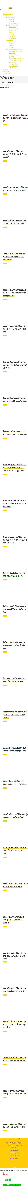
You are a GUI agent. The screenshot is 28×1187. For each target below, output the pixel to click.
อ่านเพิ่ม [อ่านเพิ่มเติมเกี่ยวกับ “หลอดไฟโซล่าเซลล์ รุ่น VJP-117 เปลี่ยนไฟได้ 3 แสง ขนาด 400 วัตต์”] (5, 857)
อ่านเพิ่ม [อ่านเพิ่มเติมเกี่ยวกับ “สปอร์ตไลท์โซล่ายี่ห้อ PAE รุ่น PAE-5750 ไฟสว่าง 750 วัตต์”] (5, 995)
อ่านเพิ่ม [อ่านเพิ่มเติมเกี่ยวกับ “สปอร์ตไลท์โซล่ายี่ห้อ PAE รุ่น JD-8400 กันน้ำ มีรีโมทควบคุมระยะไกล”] (5, 1031)
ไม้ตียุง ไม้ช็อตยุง (13, 66)
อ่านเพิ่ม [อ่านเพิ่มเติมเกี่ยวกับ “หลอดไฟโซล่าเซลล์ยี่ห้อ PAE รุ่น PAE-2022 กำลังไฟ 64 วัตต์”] (5, 821)
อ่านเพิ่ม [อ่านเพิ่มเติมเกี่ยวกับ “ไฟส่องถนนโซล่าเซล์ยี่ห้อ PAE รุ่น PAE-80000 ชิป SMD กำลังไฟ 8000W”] (5, 510)
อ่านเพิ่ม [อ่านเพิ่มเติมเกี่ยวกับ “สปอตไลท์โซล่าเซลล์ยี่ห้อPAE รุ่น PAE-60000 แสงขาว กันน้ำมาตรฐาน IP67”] (5, 299)
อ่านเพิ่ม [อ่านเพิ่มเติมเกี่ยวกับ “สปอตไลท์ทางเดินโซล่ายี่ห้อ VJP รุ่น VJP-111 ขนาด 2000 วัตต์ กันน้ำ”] (5, 124)
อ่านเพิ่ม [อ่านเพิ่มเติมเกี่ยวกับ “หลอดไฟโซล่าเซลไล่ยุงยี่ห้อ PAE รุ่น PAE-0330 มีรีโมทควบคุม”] (5, 926)
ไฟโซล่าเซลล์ (12, 38)
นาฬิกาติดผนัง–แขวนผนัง (15, 60)
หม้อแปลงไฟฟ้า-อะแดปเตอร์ (16, 58)
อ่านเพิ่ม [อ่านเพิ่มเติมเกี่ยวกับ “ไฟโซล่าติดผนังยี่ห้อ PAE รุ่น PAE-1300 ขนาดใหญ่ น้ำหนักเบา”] (5, 652)
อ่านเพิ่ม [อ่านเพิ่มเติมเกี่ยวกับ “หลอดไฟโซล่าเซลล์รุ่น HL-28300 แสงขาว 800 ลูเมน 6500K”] (5, 788)
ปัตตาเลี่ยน (11, 47)
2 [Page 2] (3, 1135)
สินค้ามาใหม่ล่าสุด (8, 14)
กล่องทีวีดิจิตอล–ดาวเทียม (15, 51)
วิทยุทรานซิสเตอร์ (13, 23)
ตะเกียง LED (12, 32)
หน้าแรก (5, 12)
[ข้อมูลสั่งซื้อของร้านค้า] (6, 87)
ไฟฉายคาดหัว (12, 27)
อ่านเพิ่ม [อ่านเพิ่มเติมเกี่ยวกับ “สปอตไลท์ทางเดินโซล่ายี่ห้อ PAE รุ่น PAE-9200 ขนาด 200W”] (5, 1097)
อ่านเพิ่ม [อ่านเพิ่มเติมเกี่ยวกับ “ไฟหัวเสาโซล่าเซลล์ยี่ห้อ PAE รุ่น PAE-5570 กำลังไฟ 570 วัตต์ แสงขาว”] (5, 371)
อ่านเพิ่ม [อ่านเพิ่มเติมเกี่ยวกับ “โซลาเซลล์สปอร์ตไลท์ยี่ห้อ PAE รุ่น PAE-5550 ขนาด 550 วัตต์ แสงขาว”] (5, 721)
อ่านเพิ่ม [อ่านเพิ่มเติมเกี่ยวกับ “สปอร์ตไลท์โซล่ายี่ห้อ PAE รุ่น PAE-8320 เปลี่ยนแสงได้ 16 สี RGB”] (5, 961)
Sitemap (14, 1167)
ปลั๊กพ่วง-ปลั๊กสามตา (14, 54)
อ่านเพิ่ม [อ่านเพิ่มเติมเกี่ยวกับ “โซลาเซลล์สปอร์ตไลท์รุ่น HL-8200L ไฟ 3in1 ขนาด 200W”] (5, 685)
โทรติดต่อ (5, 1174)
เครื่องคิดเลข (12, 67)
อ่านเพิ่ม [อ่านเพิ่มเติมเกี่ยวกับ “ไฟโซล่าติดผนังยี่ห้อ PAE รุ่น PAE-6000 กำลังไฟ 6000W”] (5, 579)
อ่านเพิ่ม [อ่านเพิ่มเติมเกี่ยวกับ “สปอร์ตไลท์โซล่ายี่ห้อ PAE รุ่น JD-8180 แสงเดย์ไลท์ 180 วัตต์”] (5, 1064)
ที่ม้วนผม (11, 43)
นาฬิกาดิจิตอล (12, 62)
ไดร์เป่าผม (11, 45)
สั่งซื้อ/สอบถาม (17, 1185)
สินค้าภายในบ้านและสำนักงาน (14, 49)
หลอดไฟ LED (12, 30)
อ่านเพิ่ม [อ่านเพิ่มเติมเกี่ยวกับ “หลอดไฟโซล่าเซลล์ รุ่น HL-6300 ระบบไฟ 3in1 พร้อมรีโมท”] (5, 890)
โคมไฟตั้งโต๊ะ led (13, 36)
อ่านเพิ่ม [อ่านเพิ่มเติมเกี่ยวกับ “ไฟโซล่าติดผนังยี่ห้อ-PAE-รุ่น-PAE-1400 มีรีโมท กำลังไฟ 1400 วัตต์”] (5, 616)
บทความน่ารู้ (6, 73)
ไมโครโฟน (12, 21)
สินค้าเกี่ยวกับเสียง (10, 17)
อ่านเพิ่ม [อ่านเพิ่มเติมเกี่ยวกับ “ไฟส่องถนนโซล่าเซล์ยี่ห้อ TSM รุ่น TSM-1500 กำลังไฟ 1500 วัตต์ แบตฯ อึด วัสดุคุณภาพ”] (5, 474)
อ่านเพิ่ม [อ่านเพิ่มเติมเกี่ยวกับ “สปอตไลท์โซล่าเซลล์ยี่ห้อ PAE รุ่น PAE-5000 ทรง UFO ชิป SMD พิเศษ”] (5, 263)
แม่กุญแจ (11, 56)
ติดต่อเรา (5, 69)
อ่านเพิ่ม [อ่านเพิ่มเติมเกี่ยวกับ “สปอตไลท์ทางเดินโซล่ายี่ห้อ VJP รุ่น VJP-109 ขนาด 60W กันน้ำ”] (5, 194)
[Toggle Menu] (0, 9)
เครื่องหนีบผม (12, 41)
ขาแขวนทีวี (12, 53)
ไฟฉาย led (11, 34)
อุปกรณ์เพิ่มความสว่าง (12, 25)
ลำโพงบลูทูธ (12, 19)
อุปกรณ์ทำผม (9, 40)
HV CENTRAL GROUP (10, 1170)
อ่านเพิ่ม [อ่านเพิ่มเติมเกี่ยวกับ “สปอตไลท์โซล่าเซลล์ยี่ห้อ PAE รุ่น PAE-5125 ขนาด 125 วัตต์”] (5, 1130)
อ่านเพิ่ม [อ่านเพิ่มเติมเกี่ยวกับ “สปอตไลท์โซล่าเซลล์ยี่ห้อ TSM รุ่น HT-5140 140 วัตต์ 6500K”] (5, 227)
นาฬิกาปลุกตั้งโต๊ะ (13, 64)
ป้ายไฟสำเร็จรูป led (14, 28)
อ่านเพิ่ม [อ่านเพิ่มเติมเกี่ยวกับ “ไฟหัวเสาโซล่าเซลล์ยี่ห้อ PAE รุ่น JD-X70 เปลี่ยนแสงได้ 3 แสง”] (5, 405)
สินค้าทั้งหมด (6, 15)
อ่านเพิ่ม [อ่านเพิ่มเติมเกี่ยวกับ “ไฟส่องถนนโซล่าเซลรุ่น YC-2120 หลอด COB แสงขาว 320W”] (5, 438)
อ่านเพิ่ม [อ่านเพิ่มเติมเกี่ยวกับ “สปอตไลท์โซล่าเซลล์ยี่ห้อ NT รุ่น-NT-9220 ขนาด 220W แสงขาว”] (5, 335)
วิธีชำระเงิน (6, 71)
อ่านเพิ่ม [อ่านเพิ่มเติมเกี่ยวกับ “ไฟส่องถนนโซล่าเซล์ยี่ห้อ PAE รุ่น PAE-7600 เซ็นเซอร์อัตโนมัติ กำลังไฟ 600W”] (5, 546)
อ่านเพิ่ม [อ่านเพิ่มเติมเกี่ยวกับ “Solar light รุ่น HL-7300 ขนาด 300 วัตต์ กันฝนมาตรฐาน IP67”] (5, 754)
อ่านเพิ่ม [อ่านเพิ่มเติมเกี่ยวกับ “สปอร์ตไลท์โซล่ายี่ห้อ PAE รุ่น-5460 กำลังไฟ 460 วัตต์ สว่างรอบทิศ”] (5, 161)
